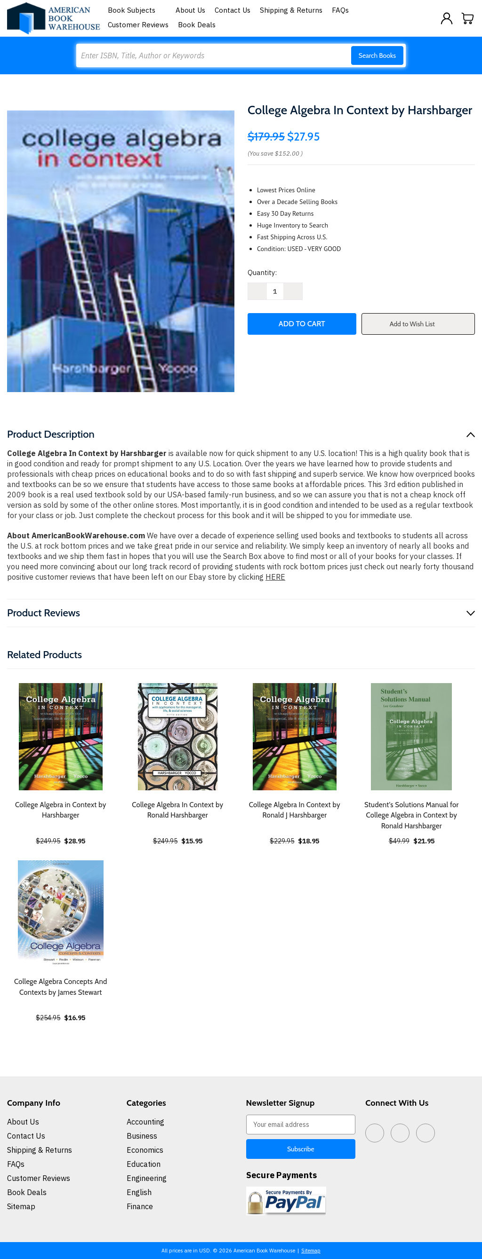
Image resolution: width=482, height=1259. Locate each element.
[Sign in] (447, 18)
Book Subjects (137, 10)
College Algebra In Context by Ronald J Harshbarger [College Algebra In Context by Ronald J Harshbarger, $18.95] (294, 810)
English (139, 1192)
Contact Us (232, 10)
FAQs (340, 10)
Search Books (377, 55)
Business (142, 1136)
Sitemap (21, 1206)
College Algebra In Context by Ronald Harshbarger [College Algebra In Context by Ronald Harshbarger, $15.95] (177, 810)
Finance (140, 1206)
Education (144, 1164)
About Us (190, 10)
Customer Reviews (138, 24)
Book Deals (197, 24)
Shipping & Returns (291, 10)
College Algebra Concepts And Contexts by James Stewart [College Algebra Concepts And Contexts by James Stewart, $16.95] (60, 987)
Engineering (147, 1178)
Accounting (145, 1121)
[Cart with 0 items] (468, 18)
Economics (145, 1150)
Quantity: (262, 272)
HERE (275, 577)
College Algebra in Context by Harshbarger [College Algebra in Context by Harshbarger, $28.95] (60, 810)
